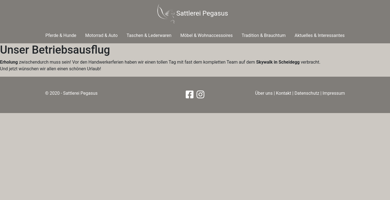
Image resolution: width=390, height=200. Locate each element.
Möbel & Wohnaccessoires (206, 35)
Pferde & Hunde (61, 35)
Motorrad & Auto (101, 35)
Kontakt (283, 93)
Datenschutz (307, 93)
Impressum (334, 93)
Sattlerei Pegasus (192, 14)
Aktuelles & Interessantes (319, 35)
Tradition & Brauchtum (263, 35)
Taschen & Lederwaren (149, 35)
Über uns (264, 93)
